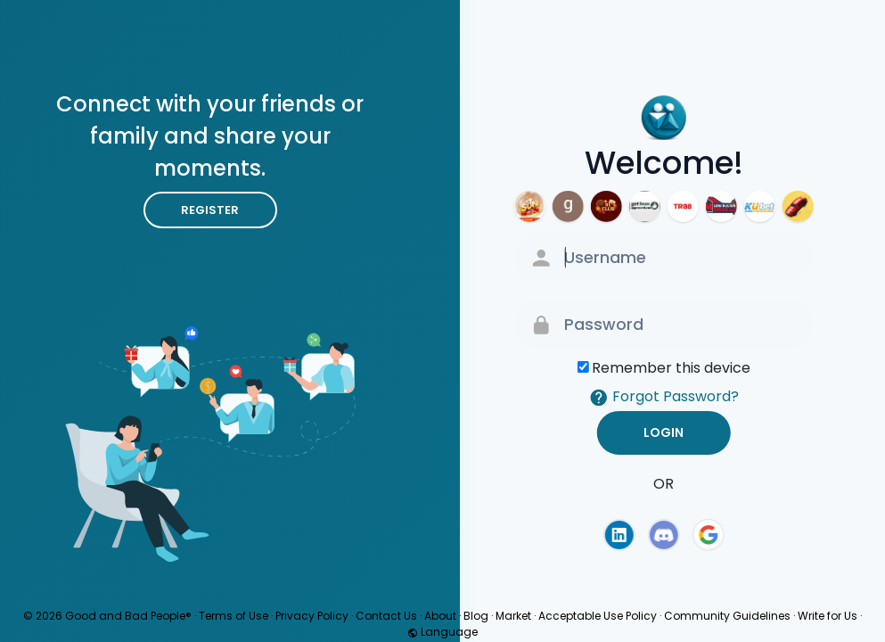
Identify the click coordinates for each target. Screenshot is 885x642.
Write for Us (827, 615)
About (440, 615)
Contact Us (386, 615)
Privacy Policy (311, 615)
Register (210, 210)
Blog (475, 615)
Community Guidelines (727, 615)
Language (442, 631)
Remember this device (671, 368)
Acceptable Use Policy (597, 615)
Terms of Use (233, 615)
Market (513, 615)
